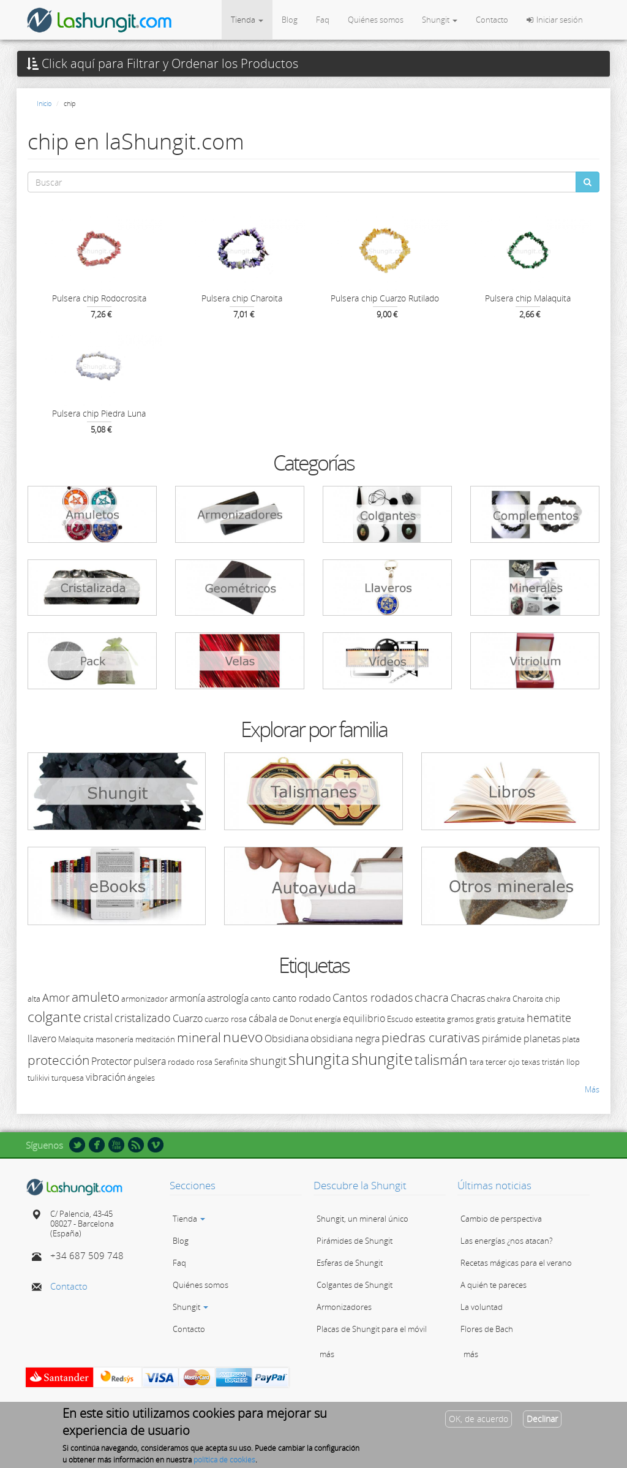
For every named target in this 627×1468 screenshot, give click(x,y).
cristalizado (143, 1017)
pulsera (149, 1061)
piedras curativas (430, 1037)
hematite (549, 1017)
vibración (106, 1077)
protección (58, 1060)
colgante (54, 1016)
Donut (301, 1018)
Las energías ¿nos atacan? (506, 1240)
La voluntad (481, 1306)
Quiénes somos (376, 19)
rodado (181, 1061)
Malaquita (76, 1039)
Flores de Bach (486, 1328)
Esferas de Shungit (350, 1262)
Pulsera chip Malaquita (528, 298)
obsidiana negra (345, 1038)
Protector (111, 1061)
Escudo (400, 1018)
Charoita (527, 998)
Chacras (468, 998)
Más (592, 1089)
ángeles (141, 1077)
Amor (56, 997)
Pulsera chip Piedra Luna (99, 413)
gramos (460, 1018)
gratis (485, 1018)
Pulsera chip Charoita (241, 298)
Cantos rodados (372, 997)
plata (571, 1039)
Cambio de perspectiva (501, 1218)
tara (477, 1061)
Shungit (439, 19)
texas (531, 1061)
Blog (290, 19)
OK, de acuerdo (478, 1422)
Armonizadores (344, 1306)
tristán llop (561, 1061)
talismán (441, 1059)
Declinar (542, 1422)
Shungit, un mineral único (362, 1218)
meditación (155, 1039)
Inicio (44, 103)
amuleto (95, 996)
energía (327, 1018)
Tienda (247, 19)
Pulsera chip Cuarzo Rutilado (385, 298)
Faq (322, 19)
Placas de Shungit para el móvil (372, 1328)
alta (34, 998)
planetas (542, 1038)
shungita (319, 1059)
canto (260, 998)
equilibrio (364, 1018)
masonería (114, 1039)
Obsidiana (287, 1038)
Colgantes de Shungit (354, 1284)
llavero (42, 1038)
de (283, 1018)
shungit (268, 1060)
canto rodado (301, 998)
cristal (98, 1017)
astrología (228, 998)
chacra (432, 997)
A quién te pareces (493, 1284)
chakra (499, 998)
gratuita (511, 1018)
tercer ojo (503, 1061)
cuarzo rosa (226, 1018)
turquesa (67, 1077)
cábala (263, 1018)
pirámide (502, 1038)
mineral (199, 1037)
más (327, 1354)
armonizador (144, 998)
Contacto (492, 19)
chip (552, 998)
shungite (382, 1059)
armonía (187, 998)
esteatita (430, 1018)
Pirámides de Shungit (354, 1240)
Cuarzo (188, 1018)
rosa (204, 1061)
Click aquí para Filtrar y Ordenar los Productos (162, 63)
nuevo (243, 1036)
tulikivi (39, 1077)
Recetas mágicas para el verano (516, 1262)
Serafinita (231, 1061)
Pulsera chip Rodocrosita (99, 298)
